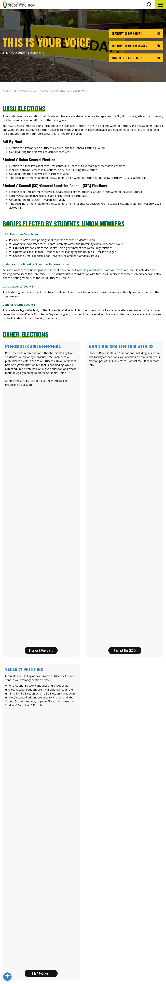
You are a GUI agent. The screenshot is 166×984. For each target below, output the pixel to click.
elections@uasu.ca (15, 896)
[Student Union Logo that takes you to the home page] (19, 4)
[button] (160, 4)
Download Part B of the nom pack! (125, 763)
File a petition (41, 469)
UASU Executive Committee (20, 234)
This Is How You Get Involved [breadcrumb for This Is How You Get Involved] (30, 90)
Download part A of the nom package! (41, 763)
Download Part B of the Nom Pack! (125, 575)
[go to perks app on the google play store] (101, 944)
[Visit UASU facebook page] (131, 958)
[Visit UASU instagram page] (125, 958)
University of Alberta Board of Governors (101, 270)
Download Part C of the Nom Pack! (41, 657)
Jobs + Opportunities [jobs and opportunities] (138, 944)
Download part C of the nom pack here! (41, 845)
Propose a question (41, 398)
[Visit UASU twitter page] (137, 958)
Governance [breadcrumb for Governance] (58, 90)
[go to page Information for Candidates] (136, 45)
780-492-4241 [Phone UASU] (40, 952)
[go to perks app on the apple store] (76, 944)
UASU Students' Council (18, 286)
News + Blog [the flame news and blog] (132, 932)
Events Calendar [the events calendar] (134, 926)
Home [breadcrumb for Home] (6, 90)
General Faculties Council (19, 304)
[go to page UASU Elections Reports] (136, 57)
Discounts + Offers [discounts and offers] (136, 938)
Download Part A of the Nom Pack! (41, 575)
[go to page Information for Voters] (136, 33)
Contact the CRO (125, 398)
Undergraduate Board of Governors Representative (36, 264)
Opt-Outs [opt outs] (130, 950)
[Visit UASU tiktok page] (143, 958)
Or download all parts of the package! (83, 866)
